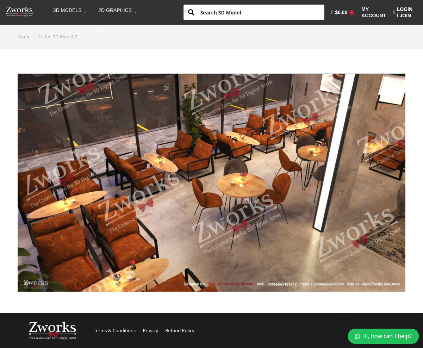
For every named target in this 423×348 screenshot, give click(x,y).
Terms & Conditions (115, 330)
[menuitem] (69, 10)
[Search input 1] (259, 12)
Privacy (150, 330)
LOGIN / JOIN (402, 12)
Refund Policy (179, 330)
